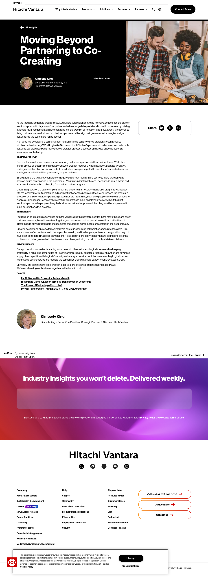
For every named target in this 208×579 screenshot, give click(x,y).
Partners (139, 9)
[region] (90, 561)
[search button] (153, 9)
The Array (112, 506)
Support (66, 495)
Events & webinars (25, 517)
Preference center (25, 527)
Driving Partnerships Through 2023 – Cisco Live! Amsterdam (54, 288)
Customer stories (116, 501)
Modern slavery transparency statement (36, 544)
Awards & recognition (27, 538)
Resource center (116, 495)
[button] (158, 9)
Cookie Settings (131, 566)
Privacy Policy (147, 417)
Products (87, 9)
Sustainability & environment (30, 501)
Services (122, 9)
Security (66, 527)
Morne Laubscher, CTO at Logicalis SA (42, 145)
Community (68, 501)
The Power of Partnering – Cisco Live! (41, 285)
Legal (179, 568)
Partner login (114, 517)
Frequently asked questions (75, 511)
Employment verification (74, 522)
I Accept (131, 558)
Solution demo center (118, 522)
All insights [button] (28, 27)
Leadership (22, 522)
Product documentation (73, 506)
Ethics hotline (68, 517)
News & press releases (27, 511)
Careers (20, 506)
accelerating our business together (42, 268)
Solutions (104, 9)
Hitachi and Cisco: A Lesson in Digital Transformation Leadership (56, 281)
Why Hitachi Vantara (66, 9)
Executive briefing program (29, 533)
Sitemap (188, 568)
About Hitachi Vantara (27, 495)
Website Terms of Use (172, 417)
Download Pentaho (117, 527)
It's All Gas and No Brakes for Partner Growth (45, 278)
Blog (110, 511)
